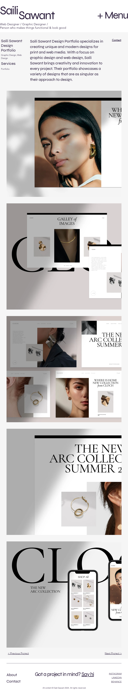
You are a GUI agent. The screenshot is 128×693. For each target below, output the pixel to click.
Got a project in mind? (58, 674)
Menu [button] (116, 15)
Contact (116, 40)
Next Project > (113, 653)
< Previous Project (18, 653)
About (12, 674)
